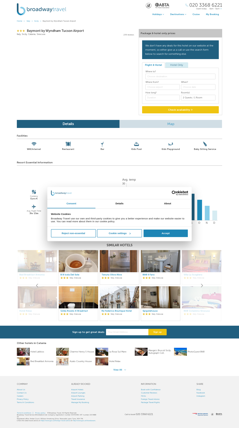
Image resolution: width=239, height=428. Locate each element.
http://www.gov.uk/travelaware (84, 421)
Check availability (180, 109)
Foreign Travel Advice (150, 399)
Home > (21, 21)
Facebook (200, 393)
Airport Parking (77, 396)
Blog (198, 389)
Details (68, 124)
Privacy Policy (23, 399)
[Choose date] (198, 87)
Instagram (200, 396)
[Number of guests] (198, 97)
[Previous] (37, 285)
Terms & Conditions (25, 402)
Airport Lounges (78, 393)
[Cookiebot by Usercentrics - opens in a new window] (174, 193)
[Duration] (162, 97)
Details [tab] (119, 203)
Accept (166, 233)
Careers (20, 396)
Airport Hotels (77, 389)
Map (170, 124)
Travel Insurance (78, 399)
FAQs (143, 396)
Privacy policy (40, 413)
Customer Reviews (149, 393)
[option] (78, 285)
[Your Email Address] (127, 332)
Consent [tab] (71, 203)
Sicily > (38, 21)
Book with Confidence (150, 389)
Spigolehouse (150, 311)
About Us (21, 389)
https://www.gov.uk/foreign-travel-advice (55, 421)
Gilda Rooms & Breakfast (74, 311)
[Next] (201, 285)
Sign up (157, 332)
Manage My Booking (80, 402)
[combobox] (180, 76)
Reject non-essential (73, 233)
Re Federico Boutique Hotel (117, 311)
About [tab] (167, 203)
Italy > (30, 21)
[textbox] (182, 76)
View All (117, 369)
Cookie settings (120, 233)
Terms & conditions (24, 413)
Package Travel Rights (150, 402)
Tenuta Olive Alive (112, 274)
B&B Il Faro (148, 274)
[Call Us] (203, 5)
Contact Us (21, 393)
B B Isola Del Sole (69, 274)
